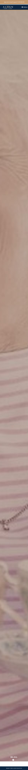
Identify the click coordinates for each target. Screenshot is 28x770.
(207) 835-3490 (21, 2)
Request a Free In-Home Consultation (14, 768)
